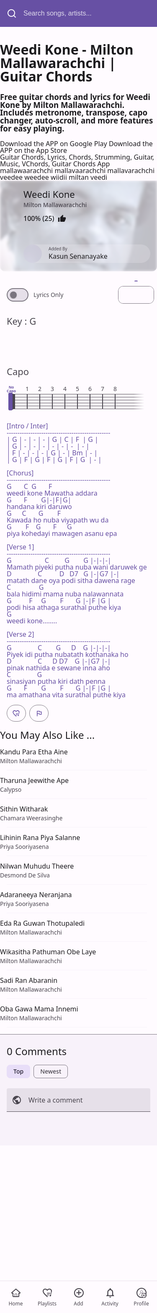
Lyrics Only (48, 295)
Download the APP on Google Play (54, 143)
